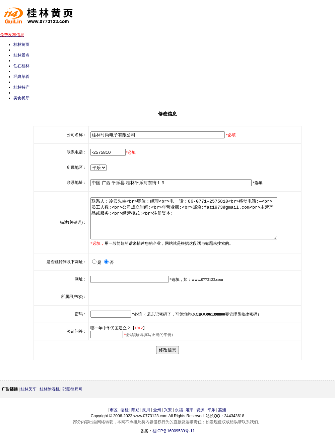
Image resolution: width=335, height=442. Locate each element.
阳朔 (135, 418)
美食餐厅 (21, 98)
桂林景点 (21, 55)
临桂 (125, 418)
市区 (114, 418)
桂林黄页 (21, 44)
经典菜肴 (21, 76)
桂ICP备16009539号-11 (173, 439)
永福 (179, 418)
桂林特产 (21, 87)
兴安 (168, 418)
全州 (157, 418)
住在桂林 (21, 66)
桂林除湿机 (50, 397)
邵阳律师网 (72, 397)
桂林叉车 (28, 397)
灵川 (146, 418)
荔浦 (222, 418)
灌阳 (190, 418)
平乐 (211, 418)
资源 (200, 418)
